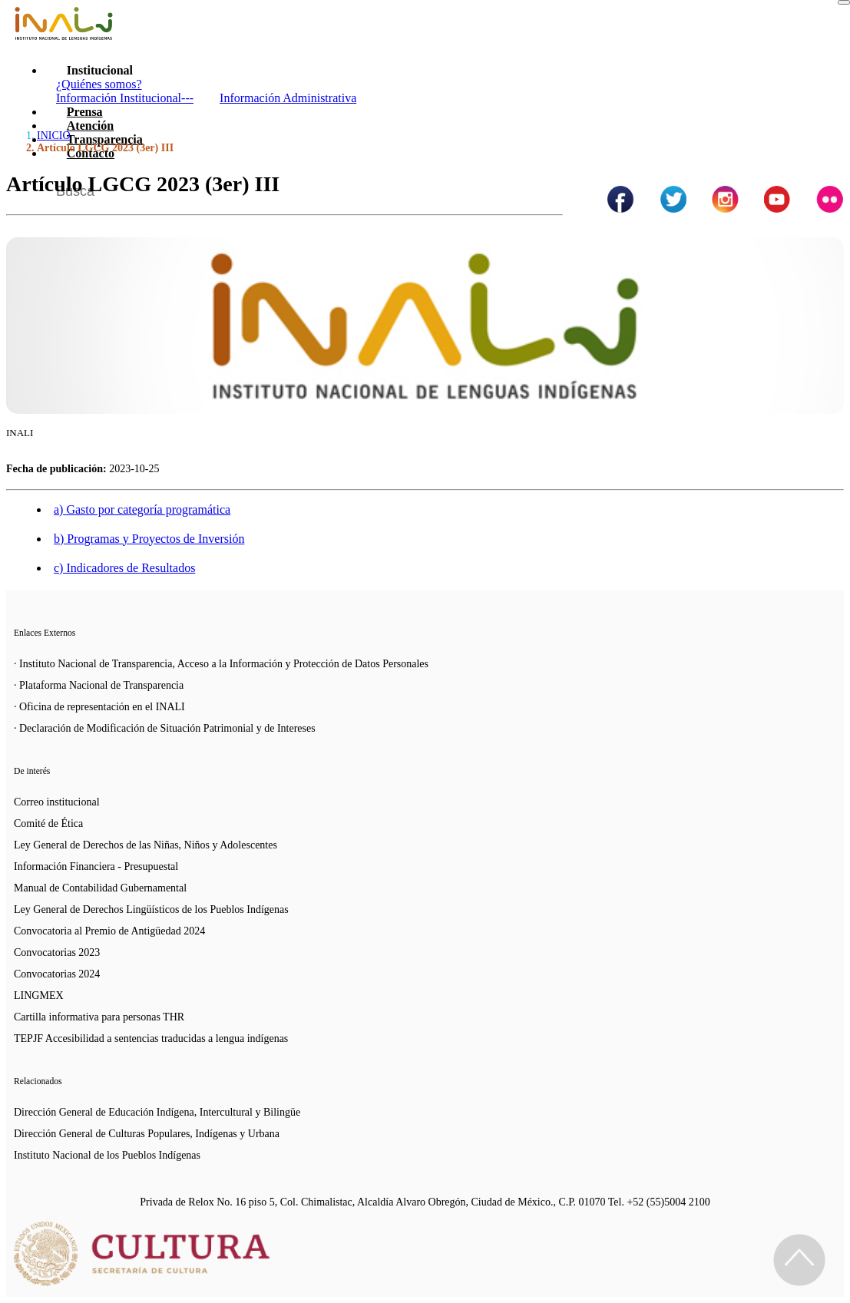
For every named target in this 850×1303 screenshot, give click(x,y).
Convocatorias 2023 (57, 952)
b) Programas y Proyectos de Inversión (149, 538)
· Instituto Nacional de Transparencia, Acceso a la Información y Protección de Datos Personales (221, 664)
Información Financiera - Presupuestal (96, 866)
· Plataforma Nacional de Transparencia (99, 685)
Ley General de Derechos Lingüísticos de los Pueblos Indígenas (151, 909)
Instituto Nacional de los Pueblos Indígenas (107, 1155)
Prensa (85, 111)
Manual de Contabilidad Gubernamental (100, 888)
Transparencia (105, 139)
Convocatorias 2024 (57, 974)
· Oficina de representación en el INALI (99, 707)
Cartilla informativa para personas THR (99, 1017)
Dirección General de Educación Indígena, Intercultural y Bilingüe (157, 1112)
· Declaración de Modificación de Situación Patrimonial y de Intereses (165, 728)
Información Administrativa (288, 97)
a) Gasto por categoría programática (142, 509)
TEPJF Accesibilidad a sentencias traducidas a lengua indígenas (151, 1038)
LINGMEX (39, 995)
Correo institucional (57, 802)
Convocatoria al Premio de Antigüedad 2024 (109, 931)
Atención (90, 125)
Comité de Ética (48, 823)
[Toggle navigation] (844, 2)
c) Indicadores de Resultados (124, 567)
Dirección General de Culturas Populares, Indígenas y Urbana (146, 1133)
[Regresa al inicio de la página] (799, 1260)
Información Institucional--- (124, 97)
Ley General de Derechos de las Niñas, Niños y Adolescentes (145, 845)
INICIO (54, 135)
